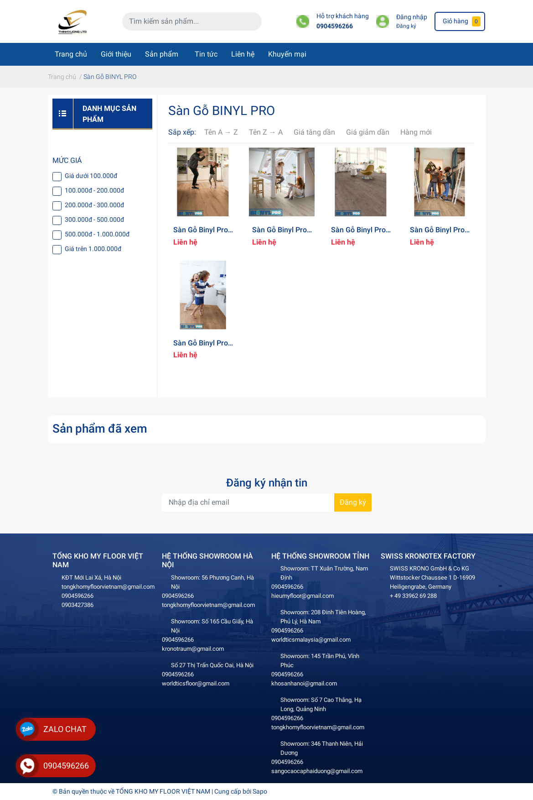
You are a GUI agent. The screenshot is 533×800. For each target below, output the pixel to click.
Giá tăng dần (314, 132)
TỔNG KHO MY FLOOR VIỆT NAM (163, 791)
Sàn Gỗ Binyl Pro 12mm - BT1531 (358, 234)
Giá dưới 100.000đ (91, 175)
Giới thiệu (116, 54)
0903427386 (77, 604)
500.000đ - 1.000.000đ (97, 234)
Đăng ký (406, 26)
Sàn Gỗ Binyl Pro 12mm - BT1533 (200, 234)
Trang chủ (71, 54)
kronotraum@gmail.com (193, 648)
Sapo (260, 791)
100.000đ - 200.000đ (94, 190)
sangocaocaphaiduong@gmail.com (316, 771)
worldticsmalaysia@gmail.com (311, 639)
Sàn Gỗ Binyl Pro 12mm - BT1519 (200, 347)
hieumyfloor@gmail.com (302, 595)
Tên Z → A (266, 132)
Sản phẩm (161, 54)
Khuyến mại (287, 54)
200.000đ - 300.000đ (94, 205)
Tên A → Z (221, 132)
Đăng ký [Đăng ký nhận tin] (353, 502)
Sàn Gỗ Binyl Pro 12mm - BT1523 (437, 234)
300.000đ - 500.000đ (94, 219)
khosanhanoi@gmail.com (304, 683)
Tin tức (206, 54)
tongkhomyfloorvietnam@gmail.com (108, 586)
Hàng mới (416, 132)
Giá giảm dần (367, 132)
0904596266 (334, 26)
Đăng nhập (411, 17)
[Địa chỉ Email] (267, 502)
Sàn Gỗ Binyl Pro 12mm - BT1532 (279, 234)
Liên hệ (242, 54)
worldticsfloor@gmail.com (195, 683)
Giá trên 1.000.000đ (93, 248)
